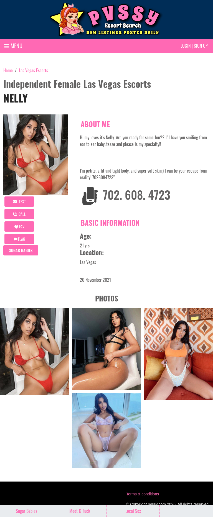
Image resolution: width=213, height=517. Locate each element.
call (19, 214)
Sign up (201, 45)
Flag (19, 239)
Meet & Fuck (79, 511)
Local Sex (133, 511)
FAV (19, 226)
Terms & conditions (142, 494)
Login (186, 45)
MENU (13, 46)
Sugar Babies (20, 250)
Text (19, 201)
